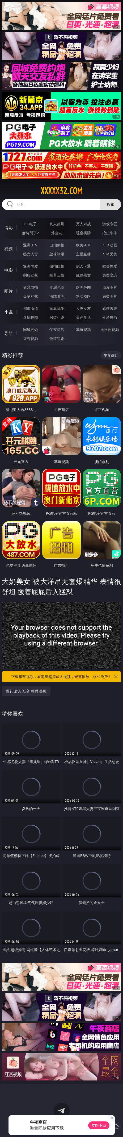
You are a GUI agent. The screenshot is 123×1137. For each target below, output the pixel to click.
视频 (8, 249)
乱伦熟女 (83, 275)
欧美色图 (83, 287)
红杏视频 (30, 338)
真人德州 (56, 223)
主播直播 (83, 253)
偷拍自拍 (56, 266)
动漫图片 (109, 287)
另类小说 (56, 317)
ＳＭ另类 (109, 253)
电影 (8, 270)
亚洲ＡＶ (30, 244)
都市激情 (30, 308)
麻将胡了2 (30, 232)
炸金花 (56, 232)
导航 (8, 333)
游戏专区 (109, 223)
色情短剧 (56, 338)
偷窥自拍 (30, 287)
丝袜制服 (56, 253)
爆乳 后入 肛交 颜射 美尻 (26, 691)
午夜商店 (56, 329)
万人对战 (83, 223)
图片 (8, 291)
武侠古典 (109, 308)
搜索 (110, 204)
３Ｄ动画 (109, 244)
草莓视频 (83, 329)
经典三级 (56, 275)
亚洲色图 (56, 287)
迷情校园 (30, 317)
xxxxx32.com (61, 191)
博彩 (8, 228)
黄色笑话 (83, 317)
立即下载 (98, 1125)
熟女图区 (83, 296)
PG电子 (30, 223)
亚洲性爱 (30, 266)
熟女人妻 (30, 253)
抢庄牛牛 (109, 232)
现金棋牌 (83, 232)
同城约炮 (30, 329)
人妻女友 (83, 308)
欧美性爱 (109, 266)
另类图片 (109, 296)
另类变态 (109, 275)
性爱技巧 (109, 317)
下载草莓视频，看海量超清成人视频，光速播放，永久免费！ (64, 676)
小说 (8, 312)
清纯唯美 (56, 296)
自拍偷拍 (56, 244)
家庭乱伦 (56, 308)
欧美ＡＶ (83, 244)
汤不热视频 (109, 329)
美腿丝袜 (30, 296)
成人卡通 (83, 266)
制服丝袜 (30, 275)
